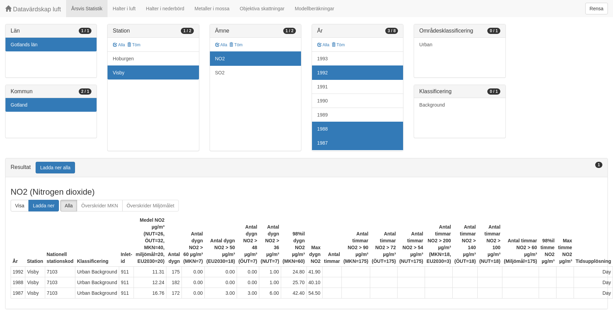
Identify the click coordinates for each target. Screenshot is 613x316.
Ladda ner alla (55, 167)
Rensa (596, 8)
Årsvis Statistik (86, 8)
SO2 (220, 72)
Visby (118, 72)
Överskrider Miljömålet (150, 205)
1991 (322, 86)
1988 (322, 129)
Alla (119, 44)
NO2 (220, 58)
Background (432, 105)
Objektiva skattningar (262, 8)
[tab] (306, 167)
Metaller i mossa (212, 8)
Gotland (19, 105)
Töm (133, 44)
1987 (322, 143)
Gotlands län (24, 44)
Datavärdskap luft (33, 9)
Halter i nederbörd (165, 8)
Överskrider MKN (99, 205)
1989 (322, 115)
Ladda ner (43, 205)
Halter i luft (124, 8)
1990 (322, 101)
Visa (19, 205)
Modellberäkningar (314, 8)
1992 (322, 72)
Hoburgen (123, 58)
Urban (425, 44)
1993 (322, 58)
